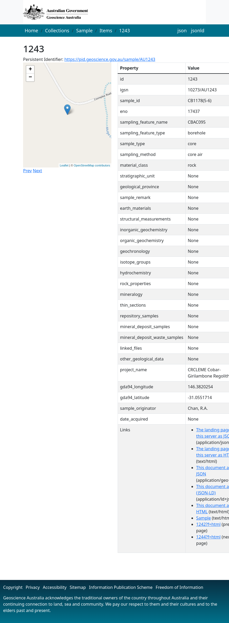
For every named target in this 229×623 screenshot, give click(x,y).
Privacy (33, 587)
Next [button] (37, 171)
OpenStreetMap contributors (92, 165)
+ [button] (30, 70)
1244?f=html (208, 537)
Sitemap (78, 587)
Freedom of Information (179, 587)
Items (106, 30)
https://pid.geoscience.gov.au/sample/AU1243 (109, 59)
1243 (124, 30)
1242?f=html (208, 524)
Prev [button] (27, 171)
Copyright (13, 587)
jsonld (197, 30)
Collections (57, 30)
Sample (84, 30)
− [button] (30, 77)
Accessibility (54, 587)
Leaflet (64, 165)
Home (31, 30)
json (182, 30)
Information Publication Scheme (121, 587)
